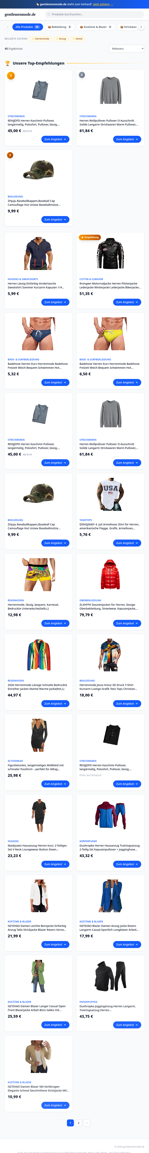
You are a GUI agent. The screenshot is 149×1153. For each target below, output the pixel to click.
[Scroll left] (8, 27)
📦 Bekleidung (60, 27)
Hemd (77, 38)
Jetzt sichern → (103, 4)
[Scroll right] (141, 27)
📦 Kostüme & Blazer (96, 27)
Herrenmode (40, 38)
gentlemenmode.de (20, 14)
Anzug (61, 38)
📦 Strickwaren (132, 27)
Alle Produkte (28, 27)
